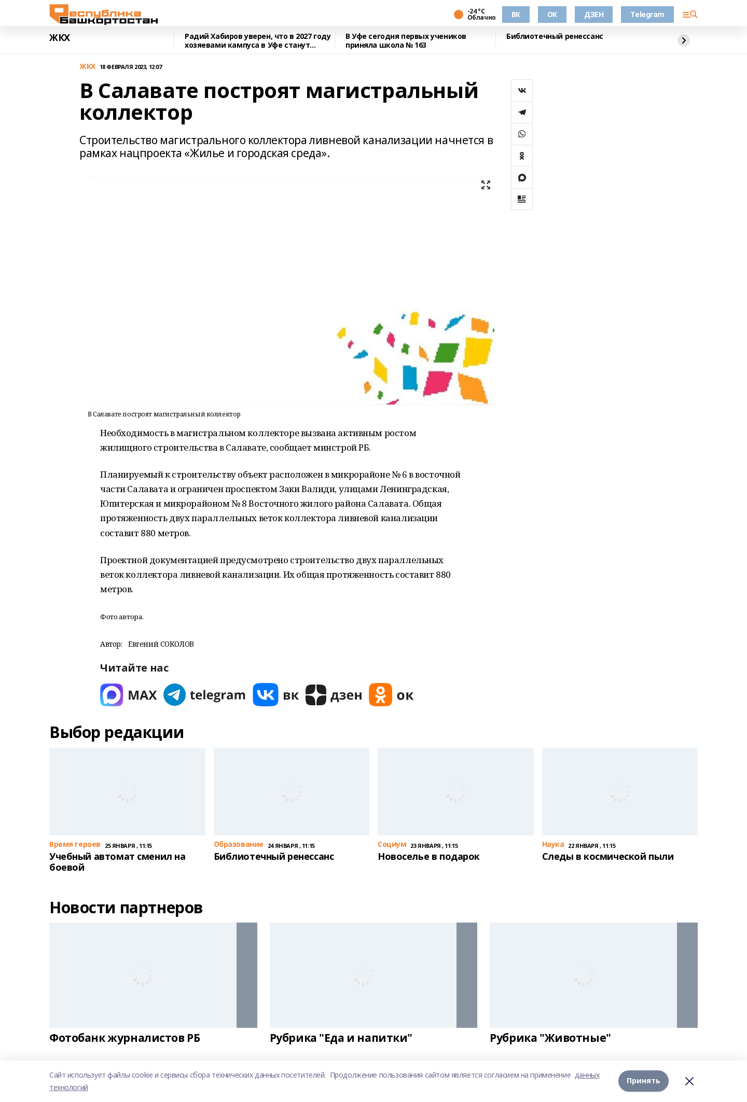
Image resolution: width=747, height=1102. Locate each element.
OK (552, 14)
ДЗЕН (593, 14)
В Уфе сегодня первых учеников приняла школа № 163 (405, 40)
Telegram (647, 14)
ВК (515, 14)
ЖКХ (59, 38)
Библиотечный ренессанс (554, 36)
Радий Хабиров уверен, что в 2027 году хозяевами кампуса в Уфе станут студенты (257, 40)
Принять (643, 1081)
